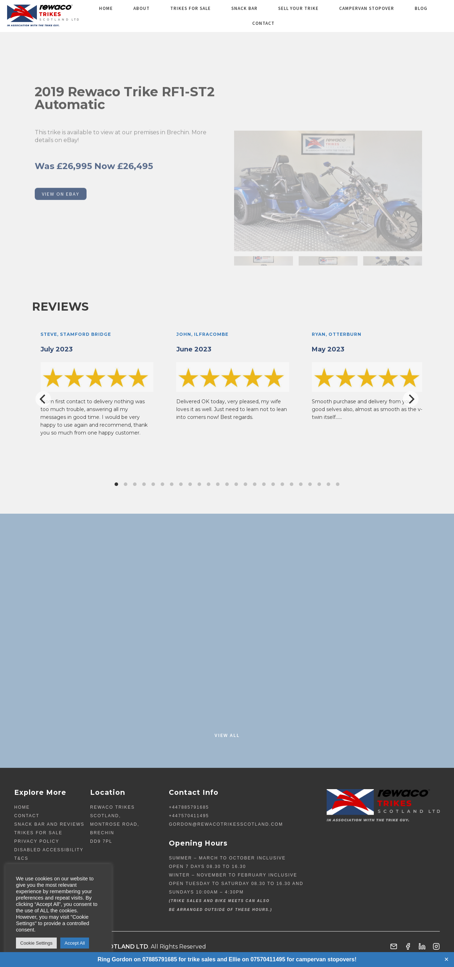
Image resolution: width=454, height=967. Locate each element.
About (154, 16)
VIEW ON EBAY (60, 228)
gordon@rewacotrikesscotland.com (226, 824)
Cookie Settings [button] (36, 943)
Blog (398, 16)
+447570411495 (189, 815)
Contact (429, 16)
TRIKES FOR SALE (196, 16)
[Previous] (43, 399)
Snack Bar (243, 16)
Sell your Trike (290, 16)
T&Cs (21, 858)
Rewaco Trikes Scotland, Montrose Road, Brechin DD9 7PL (114, 824)
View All (227, 735)
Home (126, 16)
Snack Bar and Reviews (49, 824)
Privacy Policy (36, 841)
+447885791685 (189, 807)
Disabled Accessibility (48, 849)
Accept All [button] (75, 943)
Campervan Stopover (350, 16)
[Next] (411, 399)
